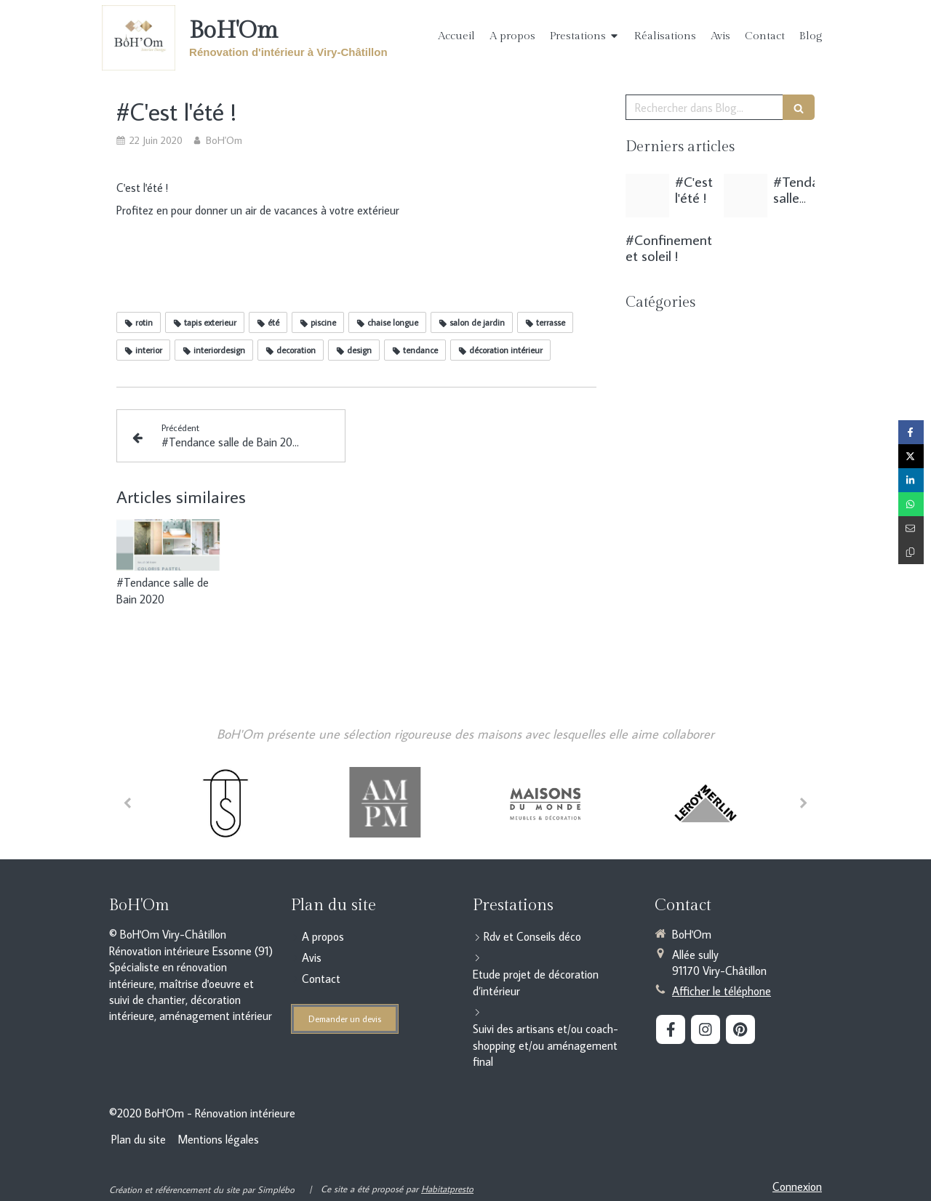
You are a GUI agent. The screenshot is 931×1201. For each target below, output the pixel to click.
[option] (225, 801)
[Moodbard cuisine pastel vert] (745, 195)
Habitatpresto (447, 1188)
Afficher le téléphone (721, 991)
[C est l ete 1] (647, 195)
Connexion (797, 1186)
